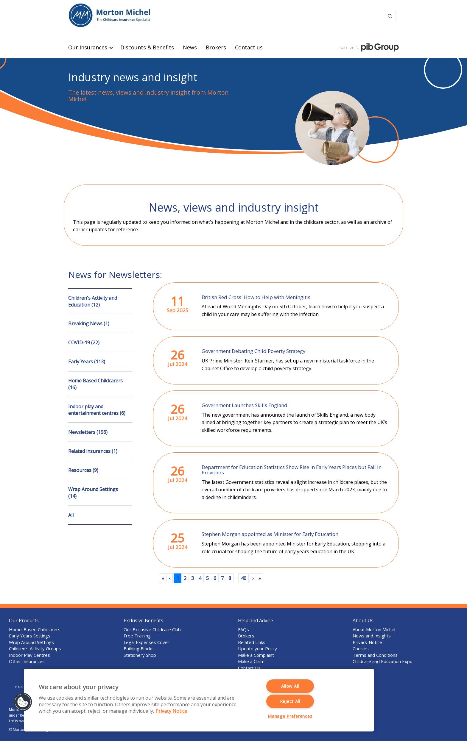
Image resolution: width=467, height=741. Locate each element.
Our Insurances (87, 47)
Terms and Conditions (375, 655)
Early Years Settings (29, 636)
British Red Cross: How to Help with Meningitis (256, 297)
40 (243, 578)
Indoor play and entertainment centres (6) (96, 410)
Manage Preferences (290, 716)
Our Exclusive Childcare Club (152, 629)
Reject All (290, 701)
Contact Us (249, 668)
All (71, 515)
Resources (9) (83, 470)
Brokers (216, 47)
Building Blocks (139, 648)
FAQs (243, 629)
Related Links (251, 642)
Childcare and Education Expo (382, 661)
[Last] (259, 578)
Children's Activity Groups (35, 648)
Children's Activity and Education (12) (92, 301)
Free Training (137, 636)
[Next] (253, 578)
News (190, 47)
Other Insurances (27, 661)
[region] (199, 700)
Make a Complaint (256, 655)
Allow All (290, 686)
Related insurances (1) (92, 451)
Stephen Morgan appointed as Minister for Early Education (270, 534)
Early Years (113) (86, 361)
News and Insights (372, 636)
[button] (22, 702)
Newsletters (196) (88, 432)
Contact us (249, 47)
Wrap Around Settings (31, 642)
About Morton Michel (374, 629)
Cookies (361, 648)
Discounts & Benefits (147, 47)
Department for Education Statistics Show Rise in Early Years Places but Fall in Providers (292, 470)
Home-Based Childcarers (34, 629)
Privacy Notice (367, 642)
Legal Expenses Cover (146, 642)
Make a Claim (251, 661)
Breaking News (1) (88, 323)
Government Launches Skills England (244, 405)
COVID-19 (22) (83, 342)
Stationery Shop (140, 655)
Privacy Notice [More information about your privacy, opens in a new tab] (171, 711)
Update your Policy (257, 648)
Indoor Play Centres (29, 655)
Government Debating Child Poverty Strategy (253, 351)
